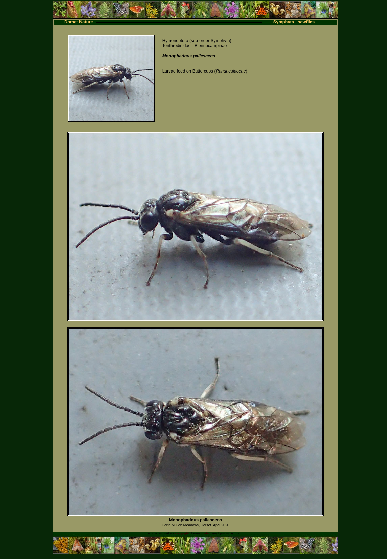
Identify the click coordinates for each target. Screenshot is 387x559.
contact (206, 533)
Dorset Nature (78, 21)
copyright (182, 533)
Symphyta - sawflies (294, 21)
